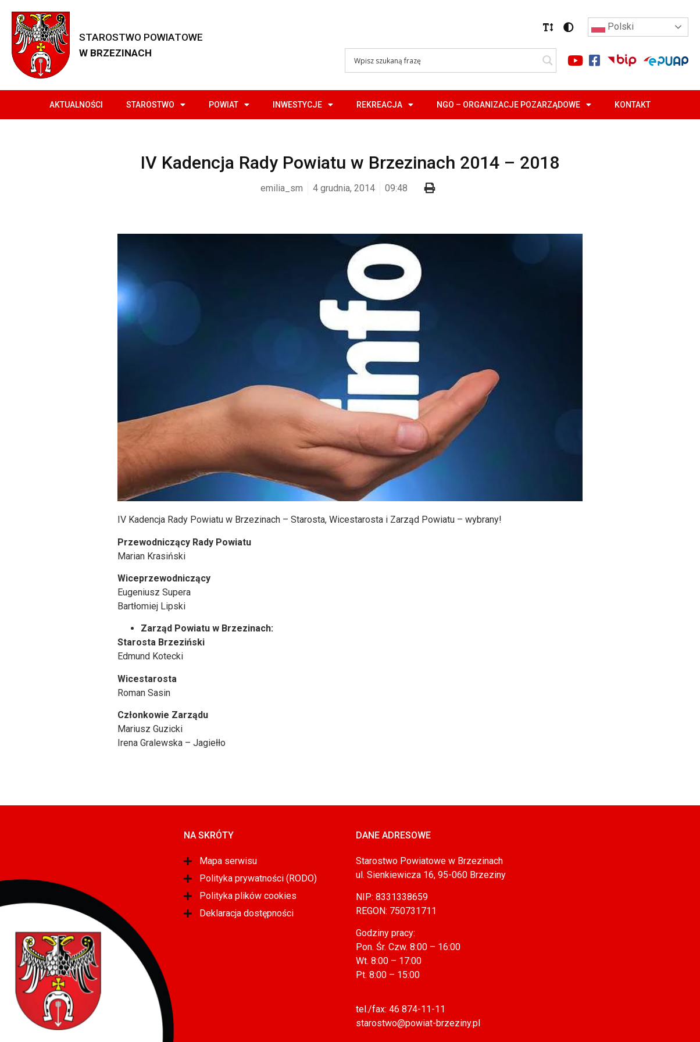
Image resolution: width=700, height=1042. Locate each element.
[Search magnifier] (548, 60)
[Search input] (445, 60)
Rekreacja (384, 105)
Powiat (229, 105)
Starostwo (155, 105)
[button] (548, 27)
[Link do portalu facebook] (594, 60)
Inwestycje (303, 105)
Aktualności (76, 104)
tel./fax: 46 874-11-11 (400, 1009)
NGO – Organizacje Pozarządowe (514, 105)
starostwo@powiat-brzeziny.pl (418, 1023)
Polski (612, 27)
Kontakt (633, 104)
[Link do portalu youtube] (575, 60)
